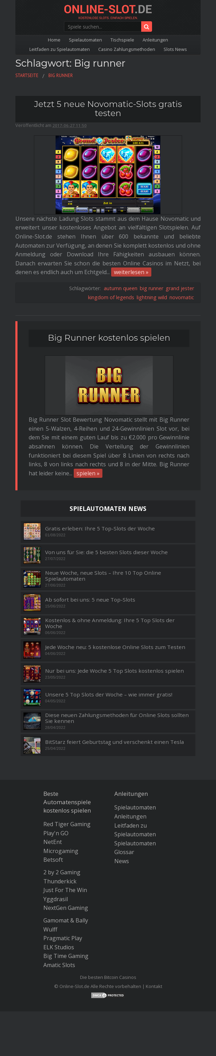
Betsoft (53, 859)
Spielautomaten (85, 40)
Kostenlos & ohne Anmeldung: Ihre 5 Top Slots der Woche (110, 623)
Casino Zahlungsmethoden (126, 49)
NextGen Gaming (65, 908)
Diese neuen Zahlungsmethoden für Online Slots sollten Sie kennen (117, 718)
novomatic (182, 297)
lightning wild (152, 297)
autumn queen (120, 288)
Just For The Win (65, 890)
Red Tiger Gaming (67, 824)
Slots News (175, 49)
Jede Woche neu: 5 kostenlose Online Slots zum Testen (115, 647)
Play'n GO (56, 833)
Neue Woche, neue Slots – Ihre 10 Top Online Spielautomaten (103, 575)
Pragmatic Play (62, 938)
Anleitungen (155, 40)
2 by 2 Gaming (61, 872)
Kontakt (154, 986)
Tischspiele (122, 40)
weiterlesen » (131, 272)
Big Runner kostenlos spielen (109, 338)
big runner (151, 288)
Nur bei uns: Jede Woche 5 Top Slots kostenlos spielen (114, 671)
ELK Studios (58, 947)
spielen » (88, 473)
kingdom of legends (111, 297)
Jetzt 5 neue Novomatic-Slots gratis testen (108, 108)
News (121, 861)
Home (54, 40)
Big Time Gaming (65, 956)
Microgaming (60, 851)
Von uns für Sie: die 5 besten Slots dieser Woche (106, 552)
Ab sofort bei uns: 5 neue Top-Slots (90, 600)
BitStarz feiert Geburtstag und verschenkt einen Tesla (114, 742)
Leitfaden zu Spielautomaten (59, 49)
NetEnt (52, 842)
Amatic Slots (59, 965)
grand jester (180, 288)
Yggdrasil (55, 899)
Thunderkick (60, 881)
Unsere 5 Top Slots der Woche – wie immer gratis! (108, 694)
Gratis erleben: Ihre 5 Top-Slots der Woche (100, 528)
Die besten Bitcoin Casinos (108, 977)
